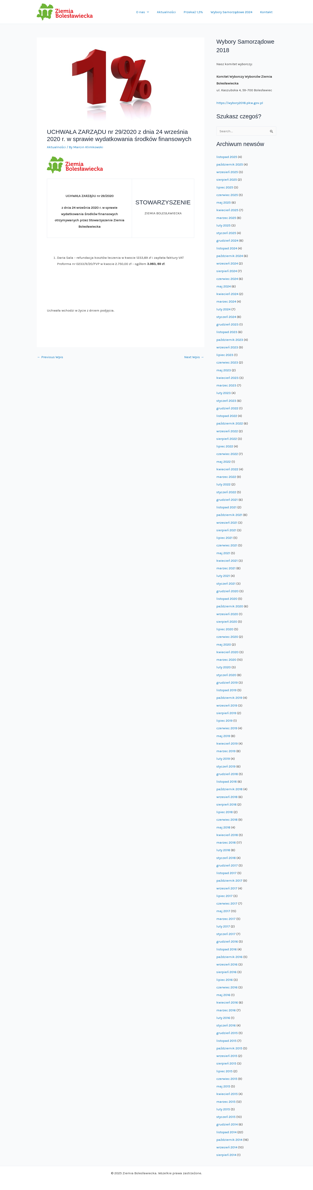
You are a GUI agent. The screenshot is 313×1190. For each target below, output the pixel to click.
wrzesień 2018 (227, 797)
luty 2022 (223, 484)
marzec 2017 (226, 919)
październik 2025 (229, 164)
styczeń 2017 (226, 934)
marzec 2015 (226, 1102)
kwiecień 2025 (227, 210)
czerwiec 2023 (227, 362)
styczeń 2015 (226, 1117)
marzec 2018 (226, 842)
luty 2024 (223, 309)
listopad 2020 (226, 599)
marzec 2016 (226, 1010)
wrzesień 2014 (226, 1147)
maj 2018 (223, 827)
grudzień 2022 (227, 408)
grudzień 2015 (227, 1033)
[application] (152, 12)
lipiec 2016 (224, 980)
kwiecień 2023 (227, 378)
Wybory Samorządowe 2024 (233, 12)
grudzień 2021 (227, 500)
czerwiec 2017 (226, 903)
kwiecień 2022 (227, 469)
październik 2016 (229, 957)
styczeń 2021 (226, 583)
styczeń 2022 (226, 492)
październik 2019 (229, 698)
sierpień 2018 (226, 804)
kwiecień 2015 (227, 1094)
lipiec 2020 (224, 629)
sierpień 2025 (226, 179)
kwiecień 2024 (227, 294)
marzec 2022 (226, 477)
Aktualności (169, 12)
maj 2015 (223, 1086)
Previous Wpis (50, 357)
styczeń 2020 (226, 675)
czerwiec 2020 (227, 637)
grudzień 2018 (227, 774)
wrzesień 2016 (227, 964)
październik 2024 (229, 256)
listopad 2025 (226, 157)
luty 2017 (223, 926)
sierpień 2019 (226, 713)
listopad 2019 (226, 690)
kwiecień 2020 (227, 652)
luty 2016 (223, 1018)
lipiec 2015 (224, 1071)
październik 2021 (229, 515)
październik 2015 (229, 1048)
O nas (147, 12)
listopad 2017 (226, 873)
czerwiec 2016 (227, 987)
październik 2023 (229, 340)
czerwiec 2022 (227, 454)
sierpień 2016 (226, 972)
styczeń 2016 (226, 1025)
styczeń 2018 (226, 858)
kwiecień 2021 (227, 561)
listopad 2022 (226, 416)
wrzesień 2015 (226, 1056)
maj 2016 (223, 995)
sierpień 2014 (226, 1155)
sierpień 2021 (226, 530)
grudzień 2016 (227, 941)
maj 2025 (223, 202)
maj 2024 (223, 286)
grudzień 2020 (227, 591)
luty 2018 (223, 850)
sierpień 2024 (226, 271)
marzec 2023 (226, 385)
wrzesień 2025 (227, 172)
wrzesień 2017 (226, 888)
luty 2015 (223, 1109)
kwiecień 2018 (227, 835)
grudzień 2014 (227, 1124)
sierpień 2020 (226, 621)
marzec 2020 (226, 660)
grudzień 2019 (227, 682)
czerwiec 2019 (226, 728)
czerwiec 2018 (227, 819)
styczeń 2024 (226, 317)
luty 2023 (223, 393)
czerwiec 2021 (226, 545)
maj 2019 (223, 736)
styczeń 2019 (226, 766)
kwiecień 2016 (227, 1002)
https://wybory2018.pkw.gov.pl (239, 103)
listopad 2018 (226, 781)
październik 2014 (229, 1140)
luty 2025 (223, 225)
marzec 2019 (226, 751)
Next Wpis (194, 357)
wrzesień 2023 (227, 347)
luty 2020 (223, 667)
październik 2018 (229, 789)
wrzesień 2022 (227, 431)
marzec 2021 (226, 568)
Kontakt (267, 12)
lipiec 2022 (224, 446)
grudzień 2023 (227, 324)
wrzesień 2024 (227, 263)
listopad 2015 (226, 1041)
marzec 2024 (226, 301)
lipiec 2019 (224, 720)
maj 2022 (223, 462)
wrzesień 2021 (226, 522)
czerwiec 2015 (226, 1079)
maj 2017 (223, 911)
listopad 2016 (226, 949)
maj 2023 (223, 370)
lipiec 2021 (224, 538)
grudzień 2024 (227, 240)
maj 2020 (223, 644)
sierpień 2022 (226, 439)
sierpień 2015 (226, 1063)
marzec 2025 (226, 218)
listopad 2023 (226, 332)
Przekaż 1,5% (195, 12)
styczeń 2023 (226, 401)
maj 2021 (223, 553)
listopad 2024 (226, 248)
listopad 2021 (226, 507)
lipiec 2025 (224, 187)
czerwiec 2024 (227, 279)
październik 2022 (229, 423)
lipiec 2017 (224, 896)
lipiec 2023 (224, 355)
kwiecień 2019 (227, 743)
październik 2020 (229, 606)
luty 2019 (223, 759)
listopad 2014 (226, 1132)
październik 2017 (229, 880)
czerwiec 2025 (227, 195)
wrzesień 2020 (227, 614)
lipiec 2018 (224, 812)
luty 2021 (223, 576)
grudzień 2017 (227, 865)
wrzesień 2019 (226, 705)
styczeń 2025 (226, 233)
